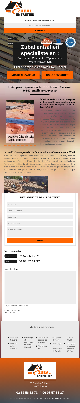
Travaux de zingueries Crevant (43, 339)
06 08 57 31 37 (24, 43)
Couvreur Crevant (14, 338)
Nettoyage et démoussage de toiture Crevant (29, 342)
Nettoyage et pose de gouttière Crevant (71, 347)
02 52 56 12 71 (24, 38)
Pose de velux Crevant (13, 346)
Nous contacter (57, 75)
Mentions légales (59, 398)
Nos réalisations (23, 75)
